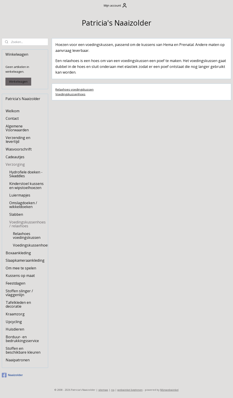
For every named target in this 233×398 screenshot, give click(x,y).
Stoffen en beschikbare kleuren (23, 350)
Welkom (12, 110)
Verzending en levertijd (18, 139)
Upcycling (14, 321)
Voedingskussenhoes (70, 94)
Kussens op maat (20, 275)
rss (112, 389)
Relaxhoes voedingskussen (74, 89)
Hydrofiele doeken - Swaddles (25, 174)
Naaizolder (12, 375)
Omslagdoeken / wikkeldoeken (23, 204)
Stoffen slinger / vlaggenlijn (19, 292)
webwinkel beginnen (130, 389)
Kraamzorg (15, 314)
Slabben (16, 214)
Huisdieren (15, 329)
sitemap (103, 389)
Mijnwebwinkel (169, 389)
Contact (12, 118)
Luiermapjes (19, 195)
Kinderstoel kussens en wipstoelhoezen (26, 185)
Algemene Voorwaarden (17, 128)
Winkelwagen (18, 81)
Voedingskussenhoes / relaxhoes (27, 224)
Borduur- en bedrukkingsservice (22, 338)
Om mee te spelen (21, 268)
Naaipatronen (18, 359)
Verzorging (15, 164)
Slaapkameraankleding (25, 260)
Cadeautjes (15, 156)
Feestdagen (15, 283)
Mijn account (115, 5)
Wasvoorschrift (19, 149)
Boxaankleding (18, 252)
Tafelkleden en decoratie (18, 304)
